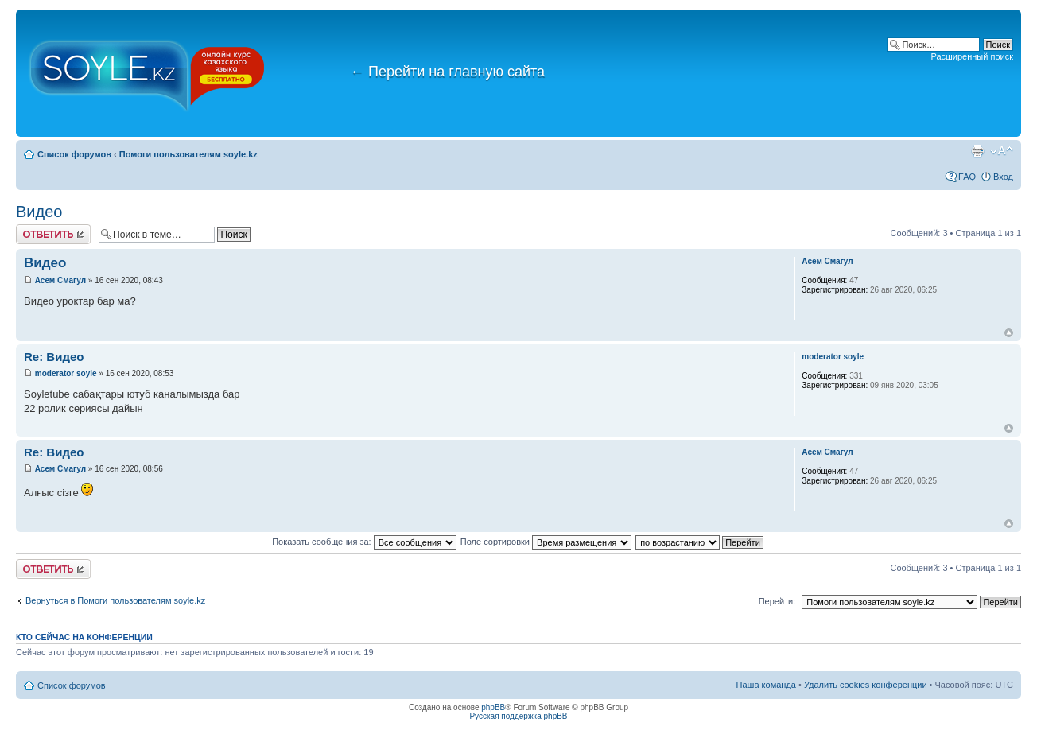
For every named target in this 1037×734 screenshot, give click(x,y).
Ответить (53, 234)
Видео (39, 211)
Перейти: (777, 601)
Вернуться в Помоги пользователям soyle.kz (115, 600)
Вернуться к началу (1008, 332)
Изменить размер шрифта (1001, 151)
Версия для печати (977, 151)
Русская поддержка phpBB (518, 716)
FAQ (967, 176)
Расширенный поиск (971, 56)
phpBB (493, 707)
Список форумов (74, 154)
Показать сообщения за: (364, 541)
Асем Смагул (60, 280)
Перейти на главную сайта (447, 72)
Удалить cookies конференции (865, 684)
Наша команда (766, 684)
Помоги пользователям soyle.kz (188, 154)
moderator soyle (66, 373)
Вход (1003, 176)
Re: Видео (54, 356)
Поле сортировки (545, 541)
